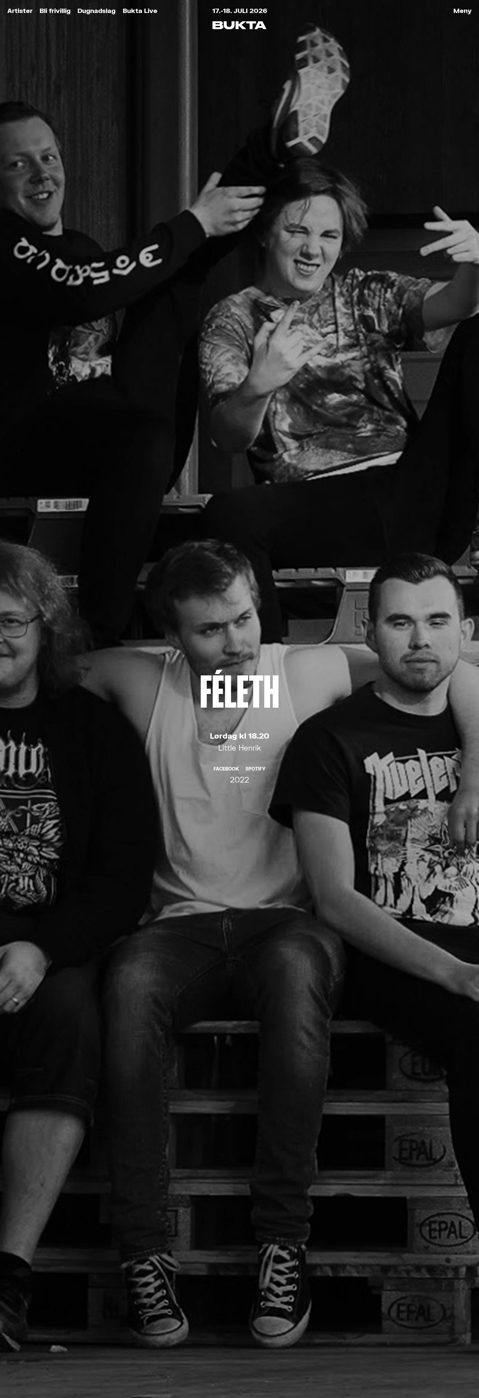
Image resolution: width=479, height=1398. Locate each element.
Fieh (239, 632)
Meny (462, 10)
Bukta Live (140, 10)
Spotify (255, 189)
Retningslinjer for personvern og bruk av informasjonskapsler (139, 1368)
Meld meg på (240, 1148)
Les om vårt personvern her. (198, 1129)
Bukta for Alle (100, 1267)
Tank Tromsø (278, 1368)
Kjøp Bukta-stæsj (110, 1297)
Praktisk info (98, 1312)
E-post (165, 1069)
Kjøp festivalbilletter (116, 1251)
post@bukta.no (225, 1308)
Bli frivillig (55, 10)
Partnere (88, 1327)
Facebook (226, 189)
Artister (20, 10)
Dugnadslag (96, 10)
